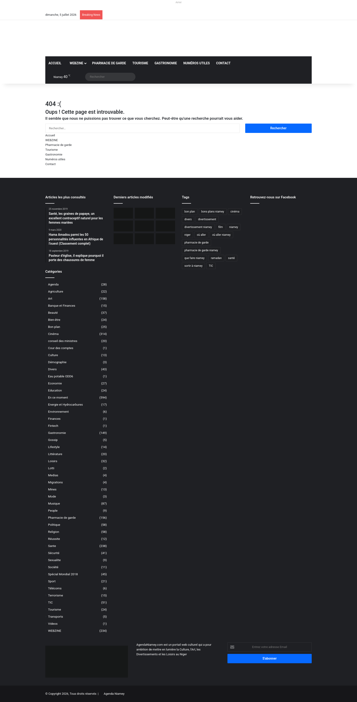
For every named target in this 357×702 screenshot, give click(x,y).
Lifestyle (54, 447)
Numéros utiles (196, 63)
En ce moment (58, 397)
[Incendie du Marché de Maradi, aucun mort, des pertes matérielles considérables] (123, 225)
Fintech (53, 425)
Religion (53, 532)
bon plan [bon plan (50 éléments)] (189, 211)
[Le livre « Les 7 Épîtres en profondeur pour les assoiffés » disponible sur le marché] (144, 238)
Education (55, 390)
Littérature (55, 454)
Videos (53, 623)
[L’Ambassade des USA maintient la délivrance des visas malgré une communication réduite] (144, 225)
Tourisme (140, 63)
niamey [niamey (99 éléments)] (233, 227)
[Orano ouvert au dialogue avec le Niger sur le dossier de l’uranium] (144, 213)
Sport (52, 581)
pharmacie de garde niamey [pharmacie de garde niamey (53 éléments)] (201, 250)
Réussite (54, 539)
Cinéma (53, 334)
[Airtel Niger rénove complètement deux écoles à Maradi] (165, 238)
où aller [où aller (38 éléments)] (201, 234)
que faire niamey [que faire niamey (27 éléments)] (194, 258)
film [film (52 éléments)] (220, 227)
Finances (54, 418)
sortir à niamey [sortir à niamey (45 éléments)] (193, 265)
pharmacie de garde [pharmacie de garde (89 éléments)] (196, 242)
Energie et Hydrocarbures (65, 404)
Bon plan (54, 327)
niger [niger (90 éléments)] (187, 234)
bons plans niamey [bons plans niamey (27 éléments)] (212, 211)
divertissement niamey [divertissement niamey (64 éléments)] (198, 227)
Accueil (54, 63)
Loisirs (52, 461)
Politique (54, 524)
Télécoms (54, 588)
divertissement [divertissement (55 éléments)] (207, 219)
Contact (223, 63)
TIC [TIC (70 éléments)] (211, 265)
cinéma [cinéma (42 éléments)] (234, 211)
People (53, 510)
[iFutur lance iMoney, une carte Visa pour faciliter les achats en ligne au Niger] (123, 213)
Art (50, 298)
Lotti (51, 468)
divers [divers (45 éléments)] (188, 219)
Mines (52, 489)
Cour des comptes (60, 348)
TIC (50, 602)
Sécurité (53, 553)
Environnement (58, 411)
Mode (52, 496)
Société (53, 567)
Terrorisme (55, 595)
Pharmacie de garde (109, 63)
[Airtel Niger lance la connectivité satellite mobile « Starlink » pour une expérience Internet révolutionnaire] (123, 238)
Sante (52, 546)
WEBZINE (75, 63)
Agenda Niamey (114, 693)
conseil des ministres (62, 341)
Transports (55, 616)
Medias (53, 475)
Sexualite (54, 560)
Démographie (57, 362)
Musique (54, 503)
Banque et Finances (61, 305)
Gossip (53, 440)
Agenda (53, 284)
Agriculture (55, 291)
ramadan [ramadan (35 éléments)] (216, 258)
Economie (55, 383)
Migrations (55, 482)
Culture (53, 355)
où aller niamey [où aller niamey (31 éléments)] (221, 234)
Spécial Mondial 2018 (63, 574)
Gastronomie (166, 63)
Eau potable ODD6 (60, 376)
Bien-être (54, 319)
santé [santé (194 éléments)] (231, 258)
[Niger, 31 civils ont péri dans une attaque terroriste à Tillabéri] (165, 225)
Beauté (53, 312)
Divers (52, 369)
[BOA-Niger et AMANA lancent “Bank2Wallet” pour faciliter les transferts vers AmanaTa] (165, 213)
